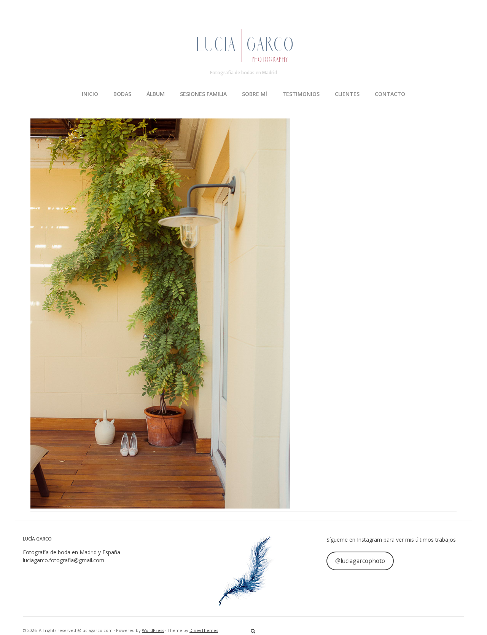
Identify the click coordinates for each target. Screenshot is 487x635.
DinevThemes (203, 630)
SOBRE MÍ (254, 94)
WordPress (153, 630)
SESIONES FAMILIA (203, 94)
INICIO (90, 94)
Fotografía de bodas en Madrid (243, 72)
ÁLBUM (155, 94)
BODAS (122, 94)
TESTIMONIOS (301, 94)
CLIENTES (347, 94)
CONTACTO (390, 94)
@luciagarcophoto (360, 561)
